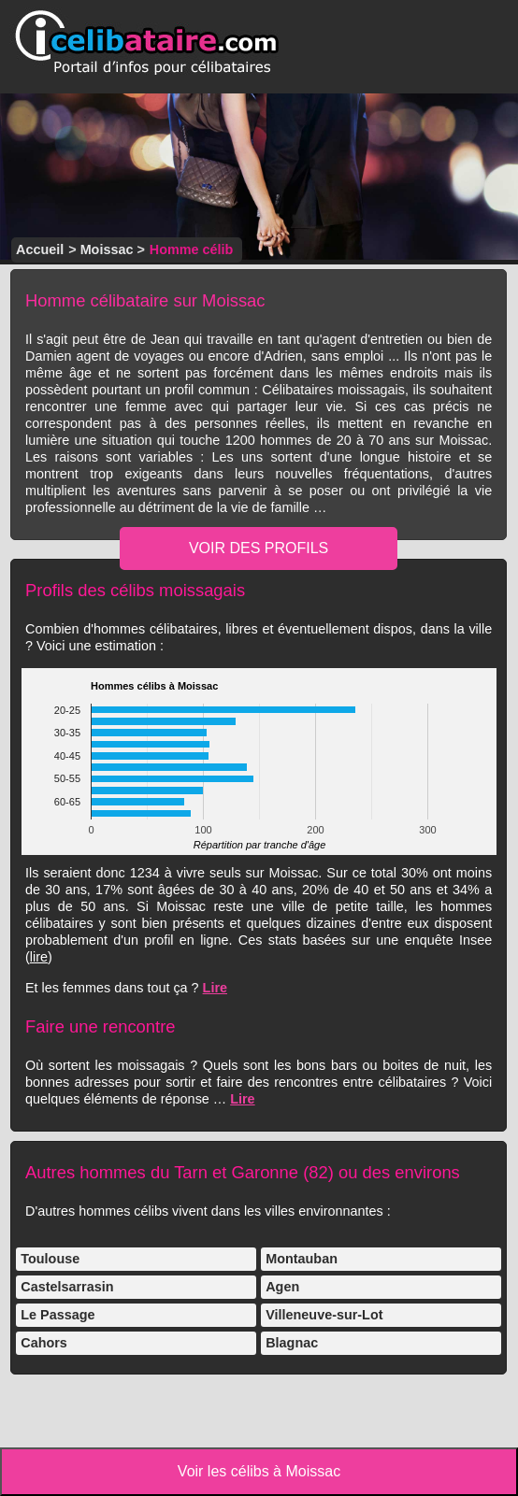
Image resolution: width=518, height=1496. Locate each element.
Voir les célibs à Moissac (259, 1471)
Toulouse (50, 1258)
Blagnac (292, 1342)
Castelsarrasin (67, 1286)
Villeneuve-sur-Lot (324, 1314)
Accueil (40, 249)
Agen (282, 1286)
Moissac (107, 249)
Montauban (302, 1258)
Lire (215, 987)
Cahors (44, 1342)
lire (39, 956)
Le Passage (57, 1314)
